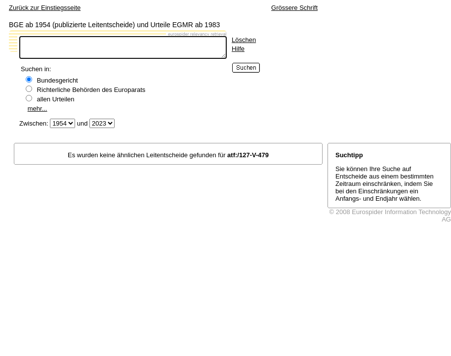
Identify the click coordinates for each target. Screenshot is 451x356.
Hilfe (238, 48)
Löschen (244, 40)
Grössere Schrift (294, 7)
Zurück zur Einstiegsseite (45, 7)
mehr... (37, 108)
